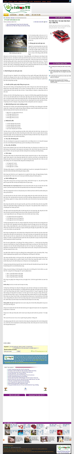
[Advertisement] (51, 8)
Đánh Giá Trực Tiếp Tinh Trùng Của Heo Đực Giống (18, 25)
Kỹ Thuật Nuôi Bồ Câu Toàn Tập (13, 431)
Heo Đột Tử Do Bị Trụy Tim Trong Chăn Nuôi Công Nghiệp (51, 439)
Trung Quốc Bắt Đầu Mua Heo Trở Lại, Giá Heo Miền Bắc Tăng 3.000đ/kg (23, 384)
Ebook (27, 14)
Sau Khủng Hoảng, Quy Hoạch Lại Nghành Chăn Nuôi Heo (20, 372)
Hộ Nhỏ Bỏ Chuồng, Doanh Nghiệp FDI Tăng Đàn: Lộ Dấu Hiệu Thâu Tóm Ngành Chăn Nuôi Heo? (60, 72)
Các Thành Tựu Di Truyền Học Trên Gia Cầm (66, 432)
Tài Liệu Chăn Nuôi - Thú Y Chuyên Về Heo (17, 373)
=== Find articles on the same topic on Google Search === (26, 348)
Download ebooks (23, 1)
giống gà (16, 346)
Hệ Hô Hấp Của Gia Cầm (66, 425)
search (49, 1)
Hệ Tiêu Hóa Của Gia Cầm (53, 425)
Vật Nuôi (21, 14)
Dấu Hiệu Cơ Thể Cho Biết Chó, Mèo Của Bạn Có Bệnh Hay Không (22, 370)
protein (23, 346)
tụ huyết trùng (29, 346)
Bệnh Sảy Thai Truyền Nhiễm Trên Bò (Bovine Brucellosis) (27, 433)
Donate (15, 1)
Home (6, 14)
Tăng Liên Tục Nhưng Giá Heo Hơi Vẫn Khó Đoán (18, 380)
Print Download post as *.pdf (39, 351)
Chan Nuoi (8, 17)
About (5, 1)
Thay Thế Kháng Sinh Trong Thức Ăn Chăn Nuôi (17, 24)
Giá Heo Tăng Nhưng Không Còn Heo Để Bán (17, 376)
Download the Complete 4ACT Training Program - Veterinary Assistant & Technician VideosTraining (60, 81)
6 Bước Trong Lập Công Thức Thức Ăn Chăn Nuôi (18, 369)
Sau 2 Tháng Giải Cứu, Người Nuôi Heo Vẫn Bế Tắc (19, 382)
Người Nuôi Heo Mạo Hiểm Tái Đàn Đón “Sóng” (18, 383)
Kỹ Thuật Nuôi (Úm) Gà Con (12, 19)
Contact (10, 1)
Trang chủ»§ (4, 17)
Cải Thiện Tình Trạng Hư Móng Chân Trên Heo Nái (35, 439)
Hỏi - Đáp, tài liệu (36, 14)
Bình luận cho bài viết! (39, 21)
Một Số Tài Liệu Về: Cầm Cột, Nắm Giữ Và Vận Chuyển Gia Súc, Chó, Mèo (24, 379)
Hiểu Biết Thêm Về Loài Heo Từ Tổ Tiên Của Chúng (40, 433)
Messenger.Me (37, 1)
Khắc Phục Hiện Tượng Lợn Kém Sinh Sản (27, 426)
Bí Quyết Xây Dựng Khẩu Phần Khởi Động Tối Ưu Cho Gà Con (21, 375)
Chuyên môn (13, 14)
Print (46, 21)
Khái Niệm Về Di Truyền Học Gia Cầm (53, 431)
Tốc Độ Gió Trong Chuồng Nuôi (13, 426)
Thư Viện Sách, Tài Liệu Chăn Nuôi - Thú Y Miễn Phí (40, 426)
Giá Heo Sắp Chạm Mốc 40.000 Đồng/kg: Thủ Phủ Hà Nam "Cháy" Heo (23, 377)
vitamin (20, 346)
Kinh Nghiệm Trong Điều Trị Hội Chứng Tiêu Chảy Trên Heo (68, 439)
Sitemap (44, 1)
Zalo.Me (31, 1)
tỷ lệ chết (11, 346)
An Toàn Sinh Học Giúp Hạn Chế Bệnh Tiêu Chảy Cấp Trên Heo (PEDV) (19, 440)
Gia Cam (13, 17)
